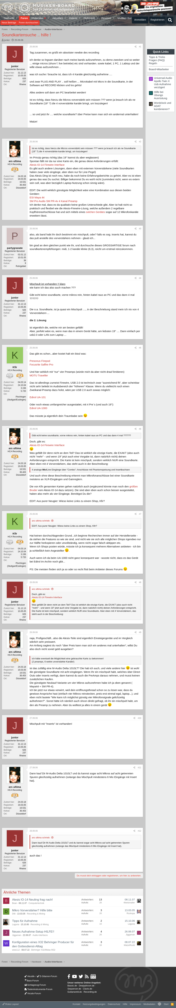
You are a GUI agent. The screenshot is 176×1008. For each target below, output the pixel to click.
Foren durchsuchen (28, 22)
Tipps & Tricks (157, 57)
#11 (139, 767)
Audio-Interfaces (40, 935)
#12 (139, 831)
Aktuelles (57, 18)
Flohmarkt (89, 18)
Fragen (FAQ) (157, 60)
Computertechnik (36, 903)
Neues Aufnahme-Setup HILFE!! (33, 931)
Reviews (106, 18)
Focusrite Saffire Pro (41, 364)
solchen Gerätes (96, 211)
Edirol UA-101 (38, 397)
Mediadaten (149, 1004)
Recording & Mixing (36, 914)
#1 (140, 46)
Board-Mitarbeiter (159, 69)
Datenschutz (114, 1004)
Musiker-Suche (126, 18)
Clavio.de (87, 988)
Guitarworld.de (74, 992)
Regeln (153, 63)
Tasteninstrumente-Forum (38, 989)
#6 (140, 429)
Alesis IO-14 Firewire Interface (47, 164)
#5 (140, 348)
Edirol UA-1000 (38, 408)
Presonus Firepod (40, 360)
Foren (24, 18)
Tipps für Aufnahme (25, 921)
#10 (139, 718)
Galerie (73, 18)
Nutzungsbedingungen (94, 1004)
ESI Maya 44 (37, 197)
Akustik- (30, 976)
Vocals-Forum (33, 993)
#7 (140, 514)
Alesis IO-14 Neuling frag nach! (32, 899)
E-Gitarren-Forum (47, 976)
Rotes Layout (10, 1004)
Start (166, 1004)
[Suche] (169, 20)
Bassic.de (72, 985)
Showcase (38, 18)
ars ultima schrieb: (41, 520)
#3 (140, 228)
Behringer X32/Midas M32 (43, 950)
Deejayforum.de (86, 985)
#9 (140, 632)
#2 (140, 141)
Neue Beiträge (9, 22)
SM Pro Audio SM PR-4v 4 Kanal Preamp (53, 201)
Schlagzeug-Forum (35, 985)
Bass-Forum (32, 980)
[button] (17, 18)
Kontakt (76, 1004)
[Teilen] (135, 47)
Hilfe (125, 1004)
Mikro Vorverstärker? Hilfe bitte (32, 910)
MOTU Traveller (39, 375)
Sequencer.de (74, 988)
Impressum (135, 1004)
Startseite (8, 18)
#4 (140, 278)
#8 (140, 582)
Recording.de (90, 992)
